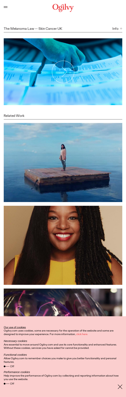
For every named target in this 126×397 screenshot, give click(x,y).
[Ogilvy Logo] (63, 7)
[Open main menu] (5, 8)
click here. (82, 334)
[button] (117, 28)
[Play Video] (63, 71)
